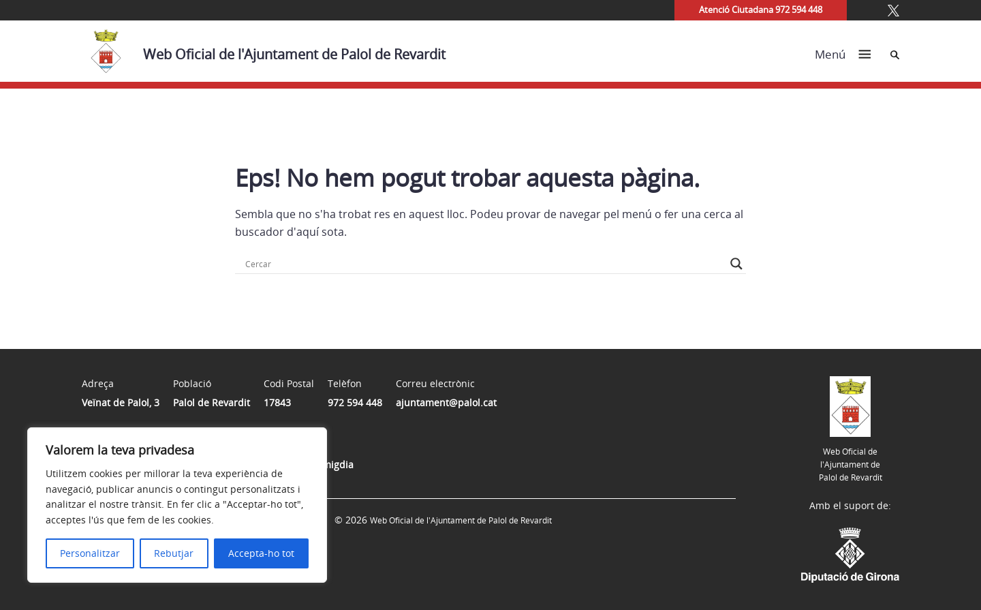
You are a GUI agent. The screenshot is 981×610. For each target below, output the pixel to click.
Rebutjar (173, 553)
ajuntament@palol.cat (446, 402)
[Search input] (484, 263)
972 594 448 (355, 402)
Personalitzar (90, 553)
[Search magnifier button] (736, 263)
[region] (177, 505)
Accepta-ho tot (261, 553)
